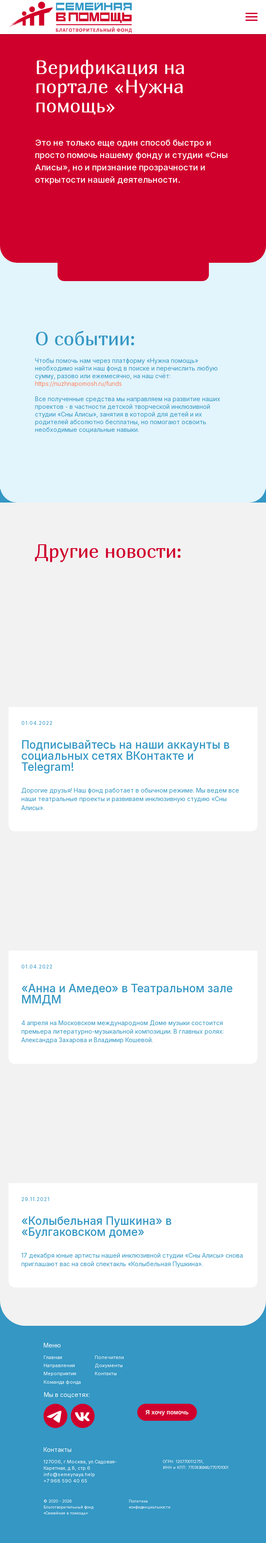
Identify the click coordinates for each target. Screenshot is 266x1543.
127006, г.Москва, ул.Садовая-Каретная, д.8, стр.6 (80, 1465)
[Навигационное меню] (251, 17)
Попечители (109, 1357)
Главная (52, 1357)
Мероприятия (59, 1373)
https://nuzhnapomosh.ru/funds (78, 383)
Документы (109, 1365)
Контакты (106, 1373)
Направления (59, 1365)
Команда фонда (62, 1382)
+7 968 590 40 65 (65, 1481)
